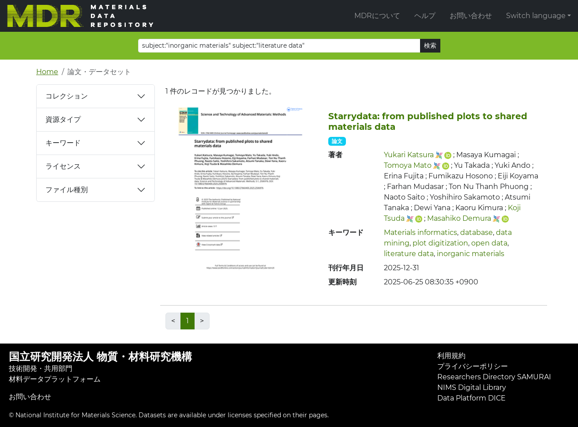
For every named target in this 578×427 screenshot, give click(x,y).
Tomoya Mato (408, 165)
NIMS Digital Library (471, 387)
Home (47, 72)
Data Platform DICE (471, 398)
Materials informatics (420, 232)
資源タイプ (63, 119)
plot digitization (440, 243)
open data (489, 243)
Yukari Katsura (409, 155)
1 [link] (187, 321)
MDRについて (377, 15)
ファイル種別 (66, 189)
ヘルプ (424, 15)
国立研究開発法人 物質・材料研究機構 (100, 356)
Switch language (536, 15)
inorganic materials (470, 253)
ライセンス (63, 166)
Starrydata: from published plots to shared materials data (427, 121)
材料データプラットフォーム (55, 379)
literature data (409, 253)
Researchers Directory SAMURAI (494, 377)
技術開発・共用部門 (40, 368)
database (476, 232)
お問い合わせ (471, 15)
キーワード (63, 143)
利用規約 (451, 355)
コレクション (66, 96)
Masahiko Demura (459, 218)
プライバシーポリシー (472, 366)
